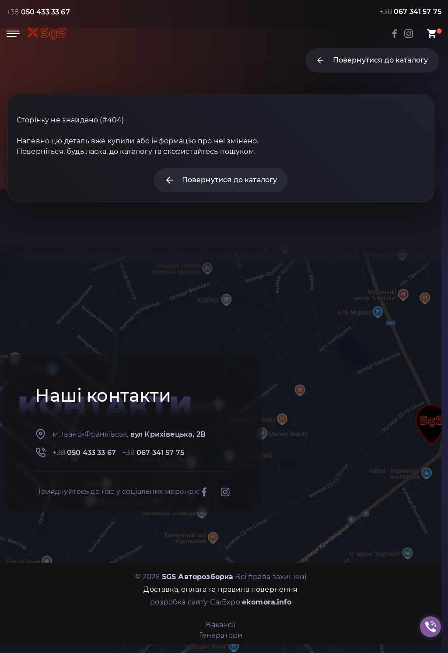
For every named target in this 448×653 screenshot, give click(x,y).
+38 (38, 12)
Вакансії (220, 625)
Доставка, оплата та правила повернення (221, 589)
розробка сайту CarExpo (220, 602)
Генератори (221, 635)
